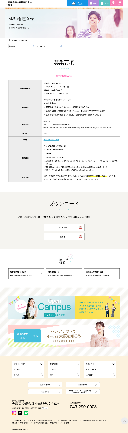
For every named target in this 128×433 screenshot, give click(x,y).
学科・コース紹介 (19, 364)
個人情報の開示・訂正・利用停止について (70, 420)
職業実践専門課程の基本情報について (95, 420)
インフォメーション (92, 369)
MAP (45, 408)
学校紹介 (53, 369)
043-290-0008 (83, 406)
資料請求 (95, 3)
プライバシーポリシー (34, 420)
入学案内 (14, 40)
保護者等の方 (82, 385)
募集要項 (12, 46)
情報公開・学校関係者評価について (22, 423)
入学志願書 (62, 227)
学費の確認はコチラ (51, 139)
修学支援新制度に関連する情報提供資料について (48, 423)
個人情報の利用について (49, 420)
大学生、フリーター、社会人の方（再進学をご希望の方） (80, 392)
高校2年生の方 (45, 385)
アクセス (113, 4)
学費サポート (90, 364)
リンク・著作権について (19, 420)
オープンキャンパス (79, 3)
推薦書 (62, 236)
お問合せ (106, 3)
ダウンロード (41, 46)
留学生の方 (45, 392)
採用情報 (66, 423)
